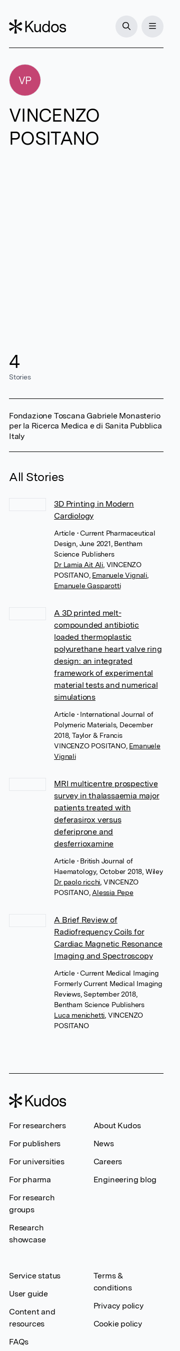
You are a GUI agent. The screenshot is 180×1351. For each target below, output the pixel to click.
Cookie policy (118, 1323)
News (104, 1143)
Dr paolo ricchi (77, 882)
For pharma (30, 1179)
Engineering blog (125, 1179)
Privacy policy (119, 1305)
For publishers (34, 1143)
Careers (108, 1161)
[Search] (127, 27)
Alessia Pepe (113, 892)
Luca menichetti (79, 1015)
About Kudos (117, 1125)
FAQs (18, 1341)
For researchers (37, 1125)
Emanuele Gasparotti (87, 586)
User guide (28, 1293)
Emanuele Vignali (119, 575)
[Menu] (153, 27)
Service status (34, 1275)
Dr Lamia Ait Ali (78, 565)
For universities (36, 1161)
